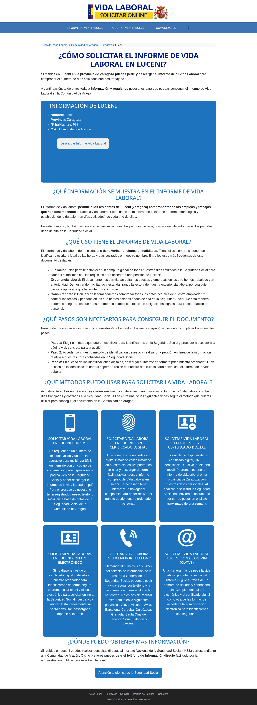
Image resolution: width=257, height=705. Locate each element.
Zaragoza (107, 44)
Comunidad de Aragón (85, 44)
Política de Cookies (143, 693)
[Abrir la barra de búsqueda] (189, 28)
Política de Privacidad (117, 693)
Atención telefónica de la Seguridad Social (128, 672)
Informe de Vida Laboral (85, 27)
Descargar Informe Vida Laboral (83, 143)
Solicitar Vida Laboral (131, 28)
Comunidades (170, 28)
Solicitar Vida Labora (55, 44)
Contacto (163, 693)
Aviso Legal (95, 693)
